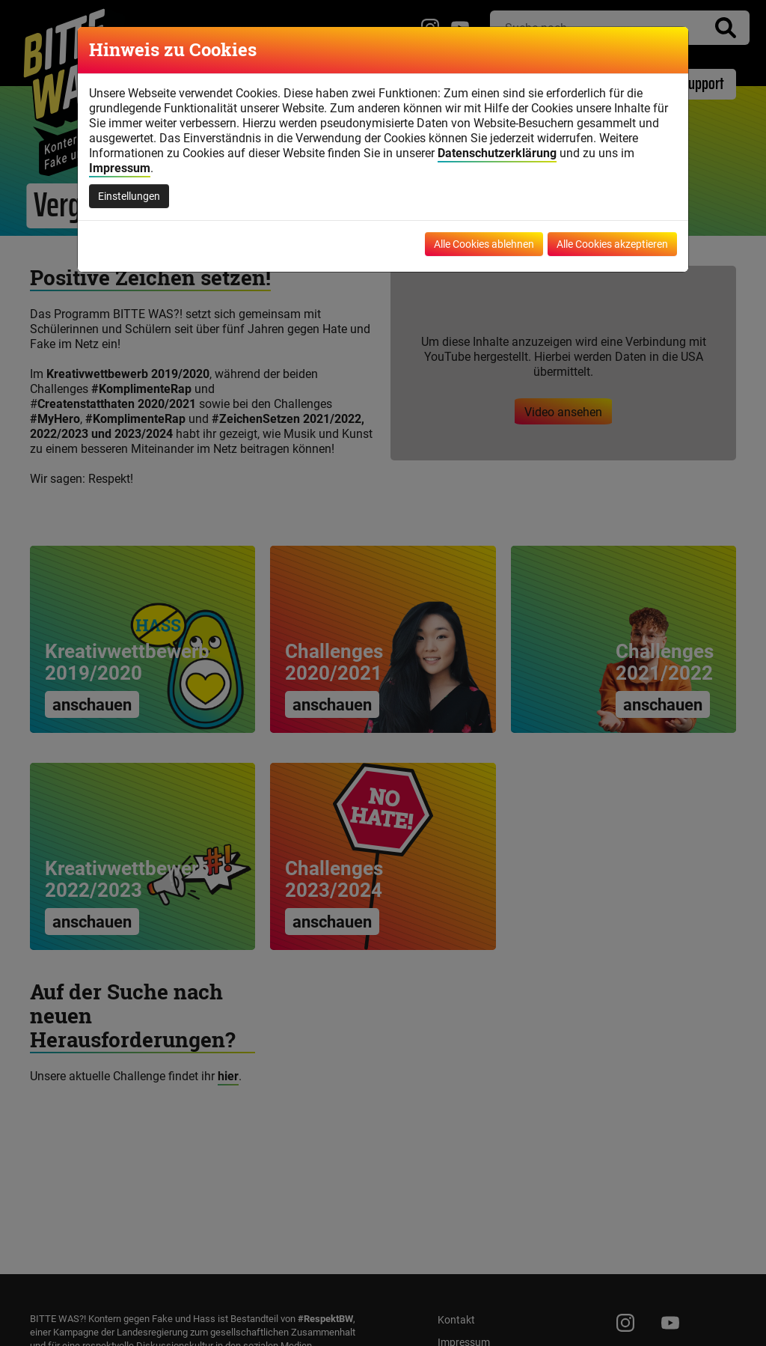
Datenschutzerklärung (497, 152)
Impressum (119, 167)
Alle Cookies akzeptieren (612, 244)
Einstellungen (129, 196)
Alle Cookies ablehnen (484, 244)
